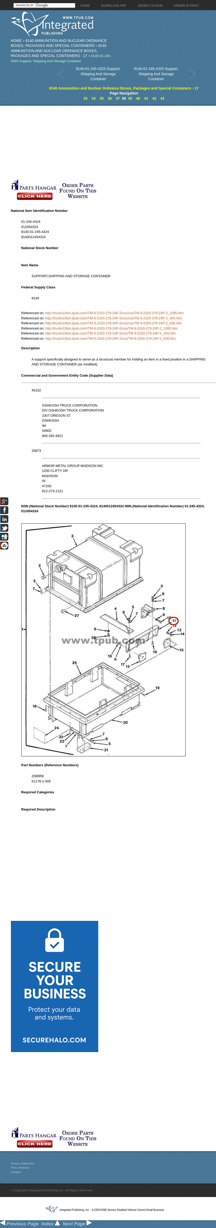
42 (154, 98)
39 (130, 98)
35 (102, 98)
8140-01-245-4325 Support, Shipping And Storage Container (156, 74)
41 (146, 98)
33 (85, 98)
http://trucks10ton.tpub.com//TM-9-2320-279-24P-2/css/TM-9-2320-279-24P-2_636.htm (110, 338)
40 (138, 98)
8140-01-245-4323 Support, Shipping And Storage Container (98, 74)
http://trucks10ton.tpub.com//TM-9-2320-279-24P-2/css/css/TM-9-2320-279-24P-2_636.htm (113, 323)
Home (16, 41)
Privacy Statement (22, 1163)
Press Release (20, 1167)
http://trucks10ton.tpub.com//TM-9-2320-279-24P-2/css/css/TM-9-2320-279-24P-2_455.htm (113, 318)
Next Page (77, 1223)
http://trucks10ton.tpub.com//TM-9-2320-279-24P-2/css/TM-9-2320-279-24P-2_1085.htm (111, 328)
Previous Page (19, 1223)
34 (93, 98)
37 (118, 98)
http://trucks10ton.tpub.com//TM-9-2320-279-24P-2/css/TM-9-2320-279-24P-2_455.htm (110, 333)
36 (110, 98)
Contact (16, 1172)
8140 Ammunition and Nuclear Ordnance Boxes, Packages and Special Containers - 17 (59, 50)
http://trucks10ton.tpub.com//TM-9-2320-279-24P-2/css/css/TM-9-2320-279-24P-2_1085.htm (114, 313)
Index (50, 1223)
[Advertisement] (81, 142)
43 (162, 98)
